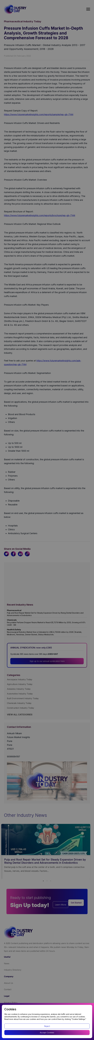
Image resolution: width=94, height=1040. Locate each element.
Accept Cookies (47, 1032)
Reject (47, 1026)
